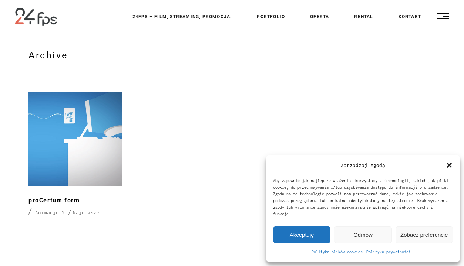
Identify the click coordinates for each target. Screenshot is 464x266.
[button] (449, 165)
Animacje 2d (51, 212)
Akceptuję (302, 235)
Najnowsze (86, 212)
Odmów (363, 235)
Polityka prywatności (388, 252)
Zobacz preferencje (424, 235)
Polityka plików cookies (337, 252)
